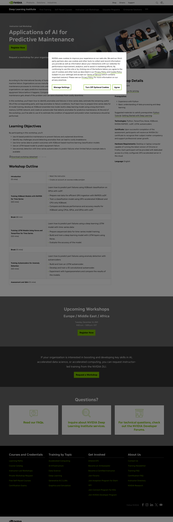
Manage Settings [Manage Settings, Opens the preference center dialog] (61, 87)
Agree (117, 87)
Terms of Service (94, 74)
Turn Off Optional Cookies (97, 87)
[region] (87, 73)
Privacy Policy (100, 72)
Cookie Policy (116, 72)
